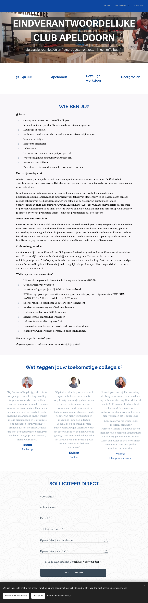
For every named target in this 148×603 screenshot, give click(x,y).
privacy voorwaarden (86, 561)
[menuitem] (133, 6)
